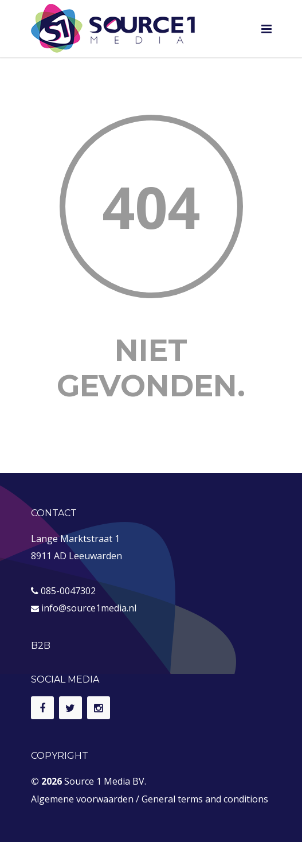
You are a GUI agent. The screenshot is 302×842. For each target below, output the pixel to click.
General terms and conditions (205, 799)
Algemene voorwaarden (82, 799)
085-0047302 (68, 590)
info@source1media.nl (88, 608)
